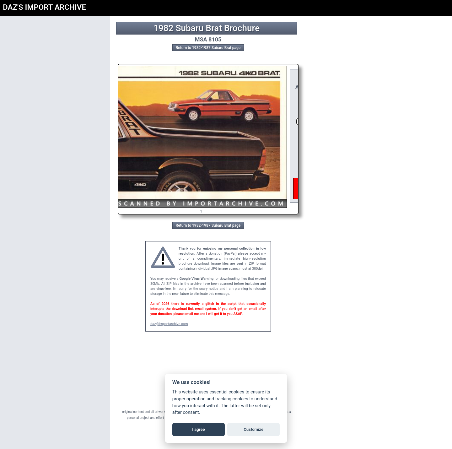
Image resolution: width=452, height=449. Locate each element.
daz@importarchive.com (169, 324)
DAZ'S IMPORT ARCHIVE (44, 7)
